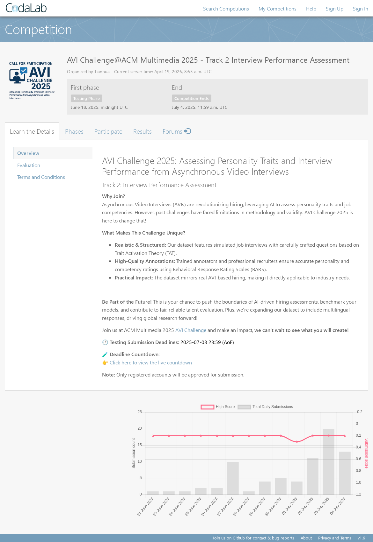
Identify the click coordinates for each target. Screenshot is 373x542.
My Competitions (277, 8)
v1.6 (361, 537)
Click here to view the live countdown (151, 362)
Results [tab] (142, 130)
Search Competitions (226, 8)
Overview (28, 153)
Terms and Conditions (41, 176)
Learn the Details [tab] (32, 130)
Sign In (360, 8)
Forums (176, 130)
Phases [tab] (74, 130)
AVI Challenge (190, 330)
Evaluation (28, 165)
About (306, 537)
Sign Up (334, 8)
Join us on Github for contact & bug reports (253, 537)
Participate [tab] (108, 130)
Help (311, 8)
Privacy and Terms (334, 537)
